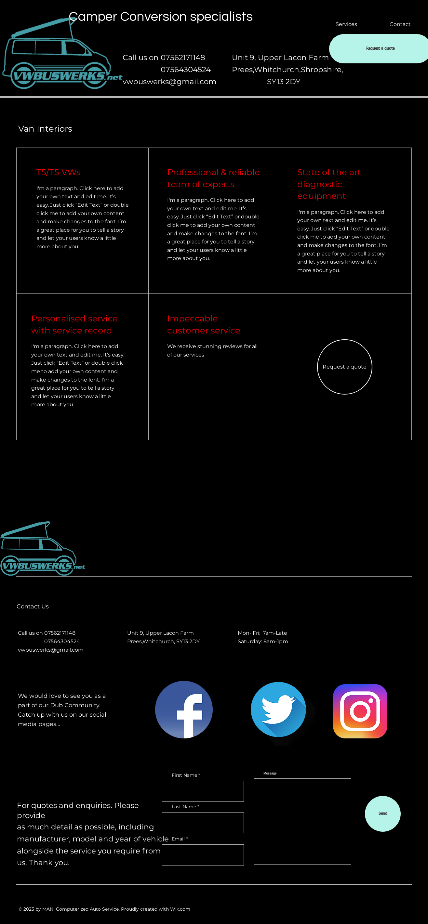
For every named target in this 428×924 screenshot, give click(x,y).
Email (178, 839)
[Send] (383, 814)
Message (270, 773)
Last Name (184, 806)
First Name (184, 775)
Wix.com (180, 909)
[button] (344, 367)
